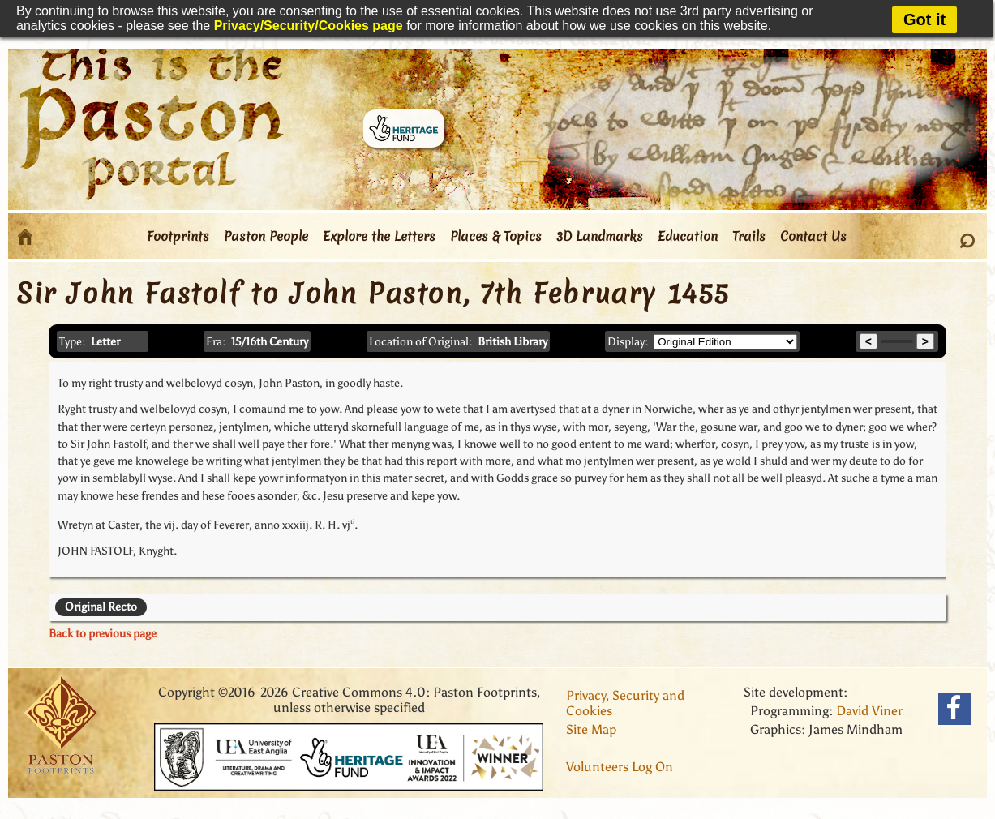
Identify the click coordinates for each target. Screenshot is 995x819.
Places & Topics (496, 236)
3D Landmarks (599, 236)
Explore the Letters (379, 236)
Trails (749, 236)
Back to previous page (103, 634)
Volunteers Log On (619, 766)
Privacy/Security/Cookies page (308, 25)
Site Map (591, 729)
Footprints (178, 236)
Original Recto (101, 607)
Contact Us (813, 236)
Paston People (266, 236)
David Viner (869, 710)
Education (688, 236)
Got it (924, 19)
